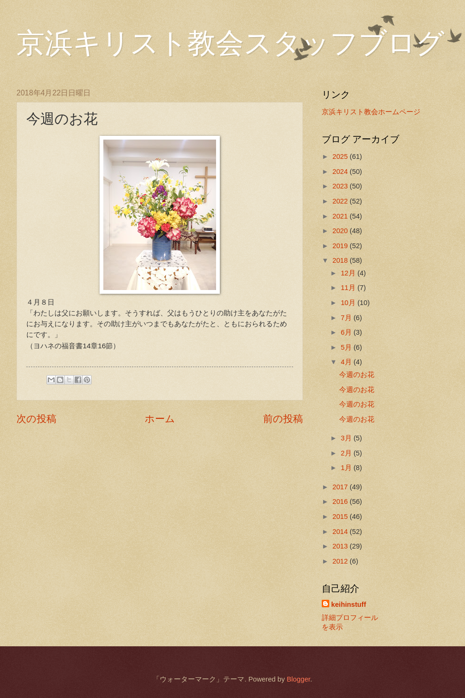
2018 (341, 260)
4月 (347, 362)
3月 (347, 438)
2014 (341, 531)
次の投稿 (36, 418)
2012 (341, 561)
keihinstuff (348, 604)
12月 (349, 273)
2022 (341, 201)
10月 (349, 302)
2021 (341, 216)
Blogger (298, 679)
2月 (347, 453)
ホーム (160, 418)
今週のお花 (356, 374)
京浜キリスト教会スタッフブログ (230, 43)
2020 (341, 231)
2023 (341, 186)
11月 (349, 287)
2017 (341, 487)
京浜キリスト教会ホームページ (371, 112)
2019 (341, 246)
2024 (341, 171)
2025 (341, 156)
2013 (341, 546)
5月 (347, 347)
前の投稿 (283, 418)
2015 (341, 516)
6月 (347, 332)
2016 (341, 501)
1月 (347, 467)
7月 (347, 318)
